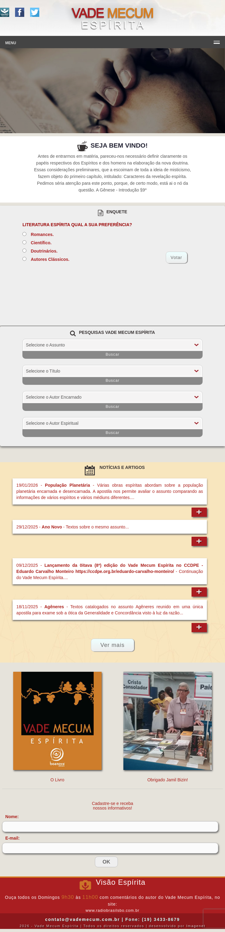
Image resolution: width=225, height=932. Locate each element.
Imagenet (196, 926)
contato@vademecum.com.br (82, 919)
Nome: (12, 816)
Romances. (42, 234)
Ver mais (112, 645)
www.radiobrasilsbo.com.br (112, 910)
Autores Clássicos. (50, 259)
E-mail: (12, 838)
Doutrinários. (44, 251)
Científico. (41, 242)
